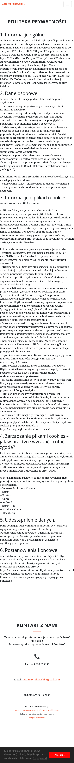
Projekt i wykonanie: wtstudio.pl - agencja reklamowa (37, 710)
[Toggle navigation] (67, 4)
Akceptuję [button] (60, 755)
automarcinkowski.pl (13, 4)
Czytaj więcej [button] (40, 758)
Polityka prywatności (37, 718)
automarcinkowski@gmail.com (41, 679)
